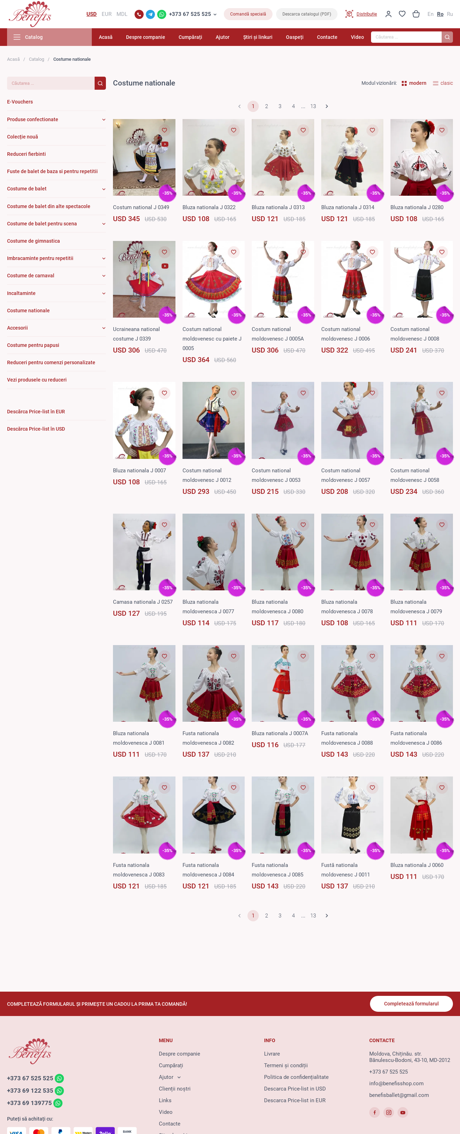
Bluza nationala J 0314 (347, 207)
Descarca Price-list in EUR (294, 1100)
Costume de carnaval (30, 275)
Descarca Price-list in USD (295, 1089)
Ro (440, 14)
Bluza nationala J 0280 (416, 207)
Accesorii (17, 328)
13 (313, 106)
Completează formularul (411, 1003)
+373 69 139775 (29, 1102)
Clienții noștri (175, 1089)
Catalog (36, 59)
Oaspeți (295, 37)
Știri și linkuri (258, 37)
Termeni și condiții (286, 1065)
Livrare (272, 1054)
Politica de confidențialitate (296, 1077)
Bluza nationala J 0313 (278, 207)
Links (165, 1100)
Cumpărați (190, 37)
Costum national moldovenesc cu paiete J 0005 (212, 339)
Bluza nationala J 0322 (209, 207)
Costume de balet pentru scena (42, 223)
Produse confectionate (32, 119)
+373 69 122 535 (30, 1090)
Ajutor (222, 37)
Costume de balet (27, 188)
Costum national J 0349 (141, 207)
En (431, 14)
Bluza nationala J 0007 (139, 470)
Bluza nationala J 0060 (416, 865)
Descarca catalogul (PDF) (306, 14)
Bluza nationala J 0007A (280, 733)
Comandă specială (248, 14)
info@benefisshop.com (396, 1083)
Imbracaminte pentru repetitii (40, 258)
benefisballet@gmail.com (399, 1095)
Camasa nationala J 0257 (143, 602)
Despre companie (145, 37)
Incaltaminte (21, 293)
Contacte (327, 37)
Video (357, 37)
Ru (450, 14)
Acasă (106, 37)
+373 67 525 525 (190, 14)
